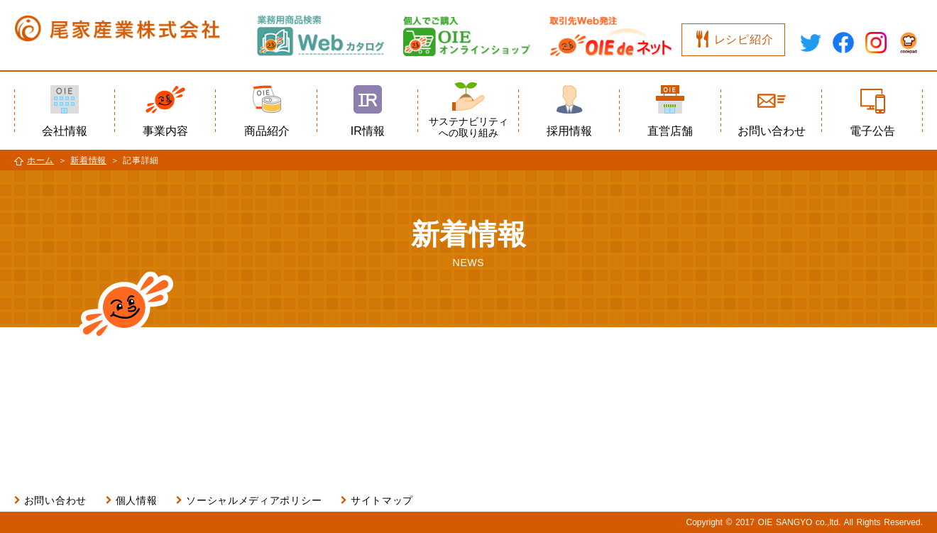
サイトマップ (382, 500)
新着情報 (88, 160)
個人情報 (137, 500)
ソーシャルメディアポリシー (254, 500)
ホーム (40, 160)
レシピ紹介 (744, 39)
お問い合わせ (55, 500)
